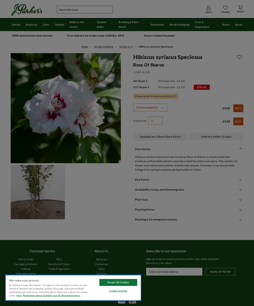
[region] (73, 287)
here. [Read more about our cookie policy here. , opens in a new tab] (19, 295)
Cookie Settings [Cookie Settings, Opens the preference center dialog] (118, 290)
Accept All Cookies (118, 282)
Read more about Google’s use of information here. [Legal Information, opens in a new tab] (51, 295)
